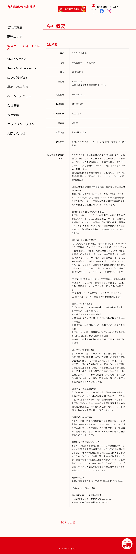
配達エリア (14, 36)
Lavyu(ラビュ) (17, 77)
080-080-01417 (107, 7)
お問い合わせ (16, 133)
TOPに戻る (68, 522)
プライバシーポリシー (22, 124)
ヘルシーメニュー (19, 96)
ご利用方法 (14, 27)
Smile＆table (16, 59)
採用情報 (13, 115)
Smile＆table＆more (22, 68)
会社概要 (13, 105)
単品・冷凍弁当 (17, 87)
